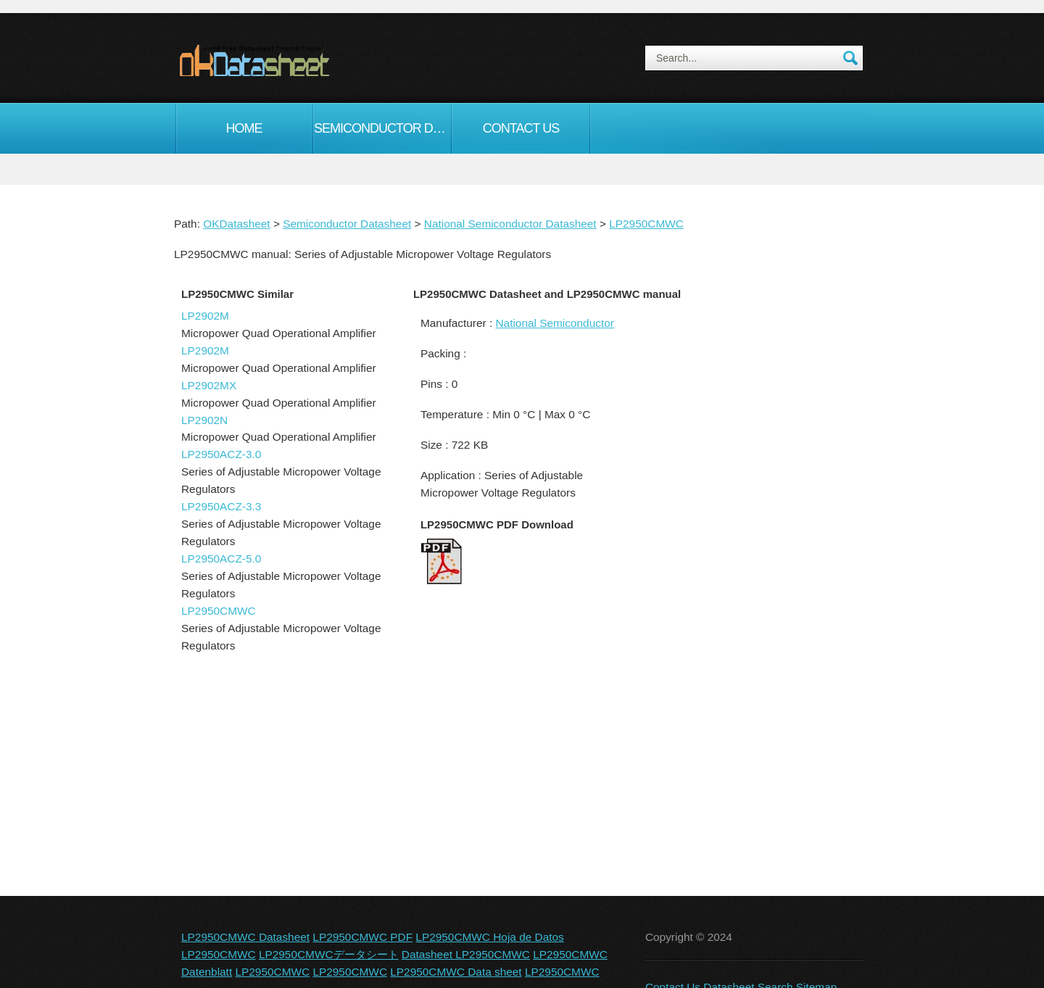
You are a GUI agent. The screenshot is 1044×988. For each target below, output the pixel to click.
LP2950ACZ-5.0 (221, 558)
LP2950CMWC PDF (362, 937)
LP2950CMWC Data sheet (455, 972)
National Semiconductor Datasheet (510, 223)
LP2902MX (208, 385)
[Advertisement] (750, 532)
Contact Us (521, 128)
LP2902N (204, 420)
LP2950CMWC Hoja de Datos (489, 937)
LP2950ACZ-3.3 (221, 506)
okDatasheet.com (287, 60)
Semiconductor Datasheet (382, 128)
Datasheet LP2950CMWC (466, 954)
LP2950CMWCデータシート (329, 954)
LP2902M (205, 316)
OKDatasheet (236, 223)
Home (244, 128)
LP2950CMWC (646, 223)
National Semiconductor (554, 323)
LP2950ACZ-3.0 (221, 454)
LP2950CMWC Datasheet (245, 937)
